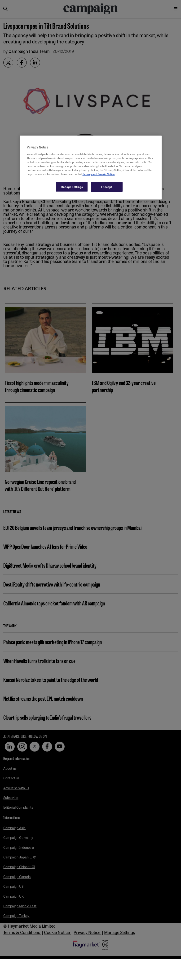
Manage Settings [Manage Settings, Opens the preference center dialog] (72, 187)
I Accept (106, 187)
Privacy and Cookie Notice (99, 174)
